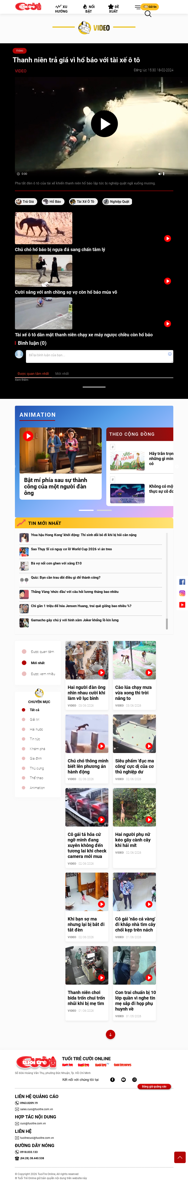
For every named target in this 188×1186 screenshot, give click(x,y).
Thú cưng (37, 768)
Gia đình (36, 758)
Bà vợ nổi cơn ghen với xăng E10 (56, 563)
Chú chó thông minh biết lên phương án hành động (88, 766)
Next (176, 466)
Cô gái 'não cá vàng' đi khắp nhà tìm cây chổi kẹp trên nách (135, 924)
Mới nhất (38, 663)
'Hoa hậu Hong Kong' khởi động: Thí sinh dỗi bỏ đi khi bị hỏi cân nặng (84, 535)
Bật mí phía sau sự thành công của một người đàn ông (55, 486)
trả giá (28, 202)
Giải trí (34, 720)
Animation (37, 788)
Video (19, 50)
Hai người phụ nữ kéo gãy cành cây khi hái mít (133, 840)
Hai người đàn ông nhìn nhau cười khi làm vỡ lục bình (86, 693)
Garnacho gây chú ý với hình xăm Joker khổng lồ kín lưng (75, 620)
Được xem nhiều (43, 674)
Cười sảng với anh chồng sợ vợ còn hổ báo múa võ (66, 292)
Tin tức (35, 739)
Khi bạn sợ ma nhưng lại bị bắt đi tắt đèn (86, 924)
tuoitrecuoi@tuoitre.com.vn (34, 1137)
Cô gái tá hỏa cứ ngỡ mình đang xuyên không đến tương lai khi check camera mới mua (87, 845)
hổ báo (55, 202)
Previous (13, 466)
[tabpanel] (60, 463)
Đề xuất (113, 9)
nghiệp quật (119, 202)
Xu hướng (61, 9)
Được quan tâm (42, 652)
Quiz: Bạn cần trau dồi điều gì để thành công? (65, 577)
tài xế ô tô (85, 202)
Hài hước (36, 729)
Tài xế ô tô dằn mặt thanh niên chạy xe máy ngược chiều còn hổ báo (84, 334)
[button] (136, 7)
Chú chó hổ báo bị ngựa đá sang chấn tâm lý (60, 249)
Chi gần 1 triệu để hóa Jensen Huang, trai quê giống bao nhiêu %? (81, 606)
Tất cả (34, 710)
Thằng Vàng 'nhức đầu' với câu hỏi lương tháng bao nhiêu (74, 592)
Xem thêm (21, 379)
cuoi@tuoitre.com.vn (30, 1123)
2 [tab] (104, 510)
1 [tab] (86, 510)
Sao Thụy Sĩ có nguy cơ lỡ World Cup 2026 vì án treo (71, 549)
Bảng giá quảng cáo (154, 1086)
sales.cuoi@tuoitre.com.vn (34, 1109)
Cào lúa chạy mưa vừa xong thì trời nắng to (133, 693)
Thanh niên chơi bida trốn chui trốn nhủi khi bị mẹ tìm (86, 998)
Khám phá (37, 749)
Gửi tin (150, 6)
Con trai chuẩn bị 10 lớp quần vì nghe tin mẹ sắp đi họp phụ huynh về (135, 1001)
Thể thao (36, 778)
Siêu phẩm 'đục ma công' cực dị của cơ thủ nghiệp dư (134, 766)
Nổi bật (88, 8)
